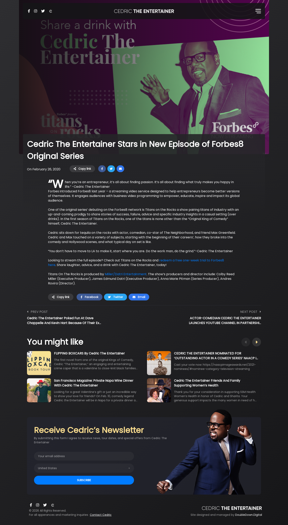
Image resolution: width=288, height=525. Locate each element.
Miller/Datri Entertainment (126, 274)
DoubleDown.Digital (248, 515)
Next (256, 342)
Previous (245, 342)
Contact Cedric (101, 515)
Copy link (82, 169)
